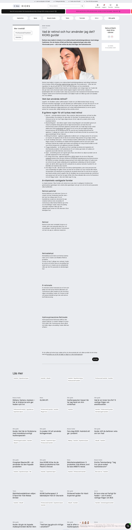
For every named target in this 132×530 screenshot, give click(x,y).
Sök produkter (53, 6)
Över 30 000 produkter (92, 1)
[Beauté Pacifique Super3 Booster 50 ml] (85, 211)
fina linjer (58, 84)
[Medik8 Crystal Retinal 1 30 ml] (85, 302)
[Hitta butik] (97, 6)
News (35, 18)
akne (72, 84)
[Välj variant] (97, 230)
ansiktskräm (59, 128)
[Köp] (97, 277)
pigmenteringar (66, 84)
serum (68, 128)
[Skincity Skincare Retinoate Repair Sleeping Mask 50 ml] (85, 393)
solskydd (48, 158)
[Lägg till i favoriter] (97, 219)
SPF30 (73, 156)
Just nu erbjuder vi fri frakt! (43, 1)
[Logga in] (104, 6)
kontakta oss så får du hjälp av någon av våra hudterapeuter (64, 419)
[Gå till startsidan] (26, 6)
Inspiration (20, 18)
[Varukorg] (116, 6)
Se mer (95, 424)
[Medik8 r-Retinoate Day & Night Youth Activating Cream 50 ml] (85, 347)
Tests (67, 18)
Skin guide (112, 18)
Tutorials (82, 18)
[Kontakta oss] (128, 526)
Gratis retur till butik (75, 1)
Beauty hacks (51, 18)
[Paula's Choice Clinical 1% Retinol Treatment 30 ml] (85, 256)
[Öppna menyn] (16, 6)
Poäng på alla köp (60, 1)
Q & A (96, 18)
